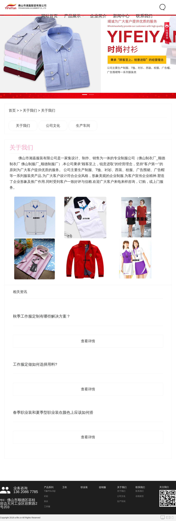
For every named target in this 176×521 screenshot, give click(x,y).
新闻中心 (121, 16)
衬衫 (46, 496)
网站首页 (49, 16)
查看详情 (88, 341)
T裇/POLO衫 (50, 491)
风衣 (46, 501)
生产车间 (83, 126)
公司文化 (53, 126)
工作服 (47, 506)
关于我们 (30, 110)
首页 (12, 110)
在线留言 (140, 496)
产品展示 (72, 16)
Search (162, 7)
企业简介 (98, 16)
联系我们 (144, 16)
